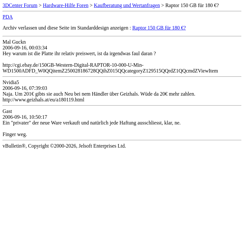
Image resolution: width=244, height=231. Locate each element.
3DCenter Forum (20, 5)
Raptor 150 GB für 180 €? (159, 27)
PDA (8, 17)
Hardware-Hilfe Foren (66, 5)
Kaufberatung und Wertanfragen (127, 5)
